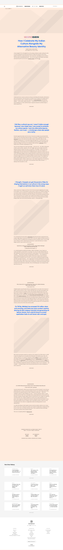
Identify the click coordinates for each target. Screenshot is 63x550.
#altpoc (27, 285)
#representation (33, 285)
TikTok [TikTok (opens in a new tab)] (25, 293)
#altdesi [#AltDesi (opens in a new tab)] (36, 357)
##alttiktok (37, 386)
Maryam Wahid (34, 49)
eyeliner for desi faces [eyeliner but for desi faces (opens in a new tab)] (22, 296)
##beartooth (43, 386)
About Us (14, 530)
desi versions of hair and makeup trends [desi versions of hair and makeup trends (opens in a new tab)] (36, 294)
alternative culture (31, 58)
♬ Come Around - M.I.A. (31, 287)
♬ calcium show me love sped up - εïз (31, 248)
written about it (30, 237)
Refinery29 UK (29, 412)
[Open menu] (4, 6)
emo (39, 58)
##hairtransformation (24, 386)
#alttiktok (39, 284)
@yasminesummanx (30, 244)
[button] (53, 7)
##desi (36, 246)
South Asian (16, 139)
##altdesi (38, 246)
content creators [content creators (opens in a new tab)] (27, 359)
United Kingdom (48, 530)
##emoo (32, 386)
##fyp (40, 386)
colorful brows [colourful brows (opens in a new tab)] (23, 360)
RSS (31, 537)
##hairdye (29, 386)
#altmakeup (42, 284)
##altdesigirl (42, 246)
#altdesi (29, 285)
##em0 (35, 386)
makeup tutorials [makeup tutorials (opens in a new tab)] (39, 359)
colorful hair (41, 143)
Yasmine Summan (29, 49)
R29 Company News (31, 530)
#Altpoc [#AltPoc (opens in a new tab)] (45, 360)
